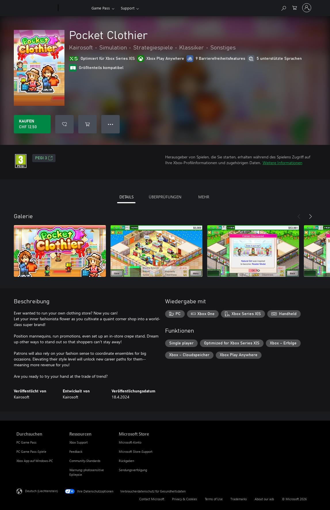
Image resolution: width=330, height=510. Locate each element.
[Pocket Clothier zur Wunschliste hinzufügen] (64, 124)
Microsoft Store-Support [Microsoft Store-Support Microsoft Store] (135, 451)
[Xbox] (74, 8)
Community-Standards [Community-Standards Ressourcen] (84, 461)
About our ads (264, 499)
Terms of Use (214, 499)
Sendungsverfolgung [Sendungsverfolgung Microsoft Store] (133, 470)
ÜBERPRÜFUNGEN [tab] (165, 197)
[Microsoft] (36, 8)
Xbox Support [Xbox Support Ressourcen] (78, 442)
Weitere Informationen (282, 162)
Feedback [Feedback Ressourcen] (75, 451)
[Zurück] (299, 216)
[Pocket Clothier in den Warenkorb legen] (87, 124)
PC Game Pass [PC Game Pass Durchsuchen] (26, 442)
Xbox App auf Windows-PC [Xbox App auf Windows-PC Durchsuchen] (34, 461)
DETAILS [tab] (126, 197)
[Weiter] (310, 216)
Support (127, 7)
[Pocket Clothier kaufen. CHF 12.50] (32, 124)
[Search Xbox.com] (283, 7)
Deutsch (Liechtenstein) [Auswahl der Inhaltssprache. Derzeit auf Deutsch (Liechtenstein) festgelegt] (41, 491)
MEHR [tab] (203, 197)
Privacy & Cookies (184, 499)
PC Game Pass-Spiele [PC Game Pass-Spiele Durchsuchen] (31, 451)
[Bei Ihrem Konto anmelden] (307, 8)
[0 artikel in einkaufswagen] (294, 7)
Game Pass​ (100, 7)
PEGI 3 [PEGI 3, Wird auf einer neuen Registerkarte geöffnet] (44, 158)
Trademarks (238, 499)
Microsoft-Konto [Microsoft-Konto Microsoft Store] (130, 442)
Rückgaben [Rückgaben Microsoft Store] (126, 461)
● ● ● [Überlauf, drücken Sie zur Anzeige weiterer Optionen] (110, 124)
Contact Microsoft (151, 499)
